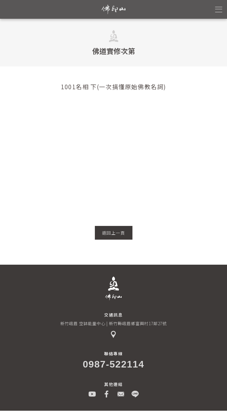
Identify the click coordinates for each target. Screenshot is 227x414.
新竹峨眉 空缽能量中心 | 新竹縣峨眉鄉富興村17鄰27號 (113, 323)
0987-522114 (113, 364)
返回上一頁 (113, 233)
